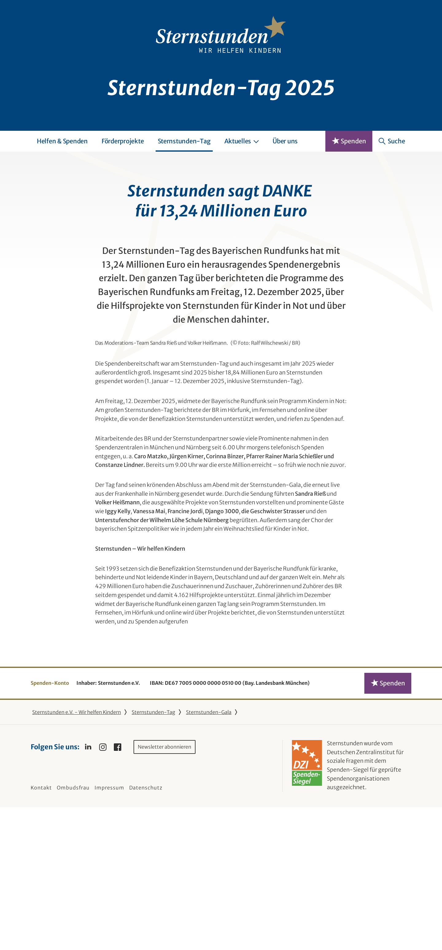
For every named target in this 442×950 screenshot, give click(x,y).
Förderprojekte (123, 141)
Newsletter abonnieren (164, 889)
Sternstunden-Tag (184, 141)
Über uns (285, 141)
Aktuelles (241, 141)
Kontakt (41, 930)
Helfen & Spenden (62, 141)
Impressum (109, 930)
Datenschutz (145, 930)
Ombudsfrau (73, 930)
